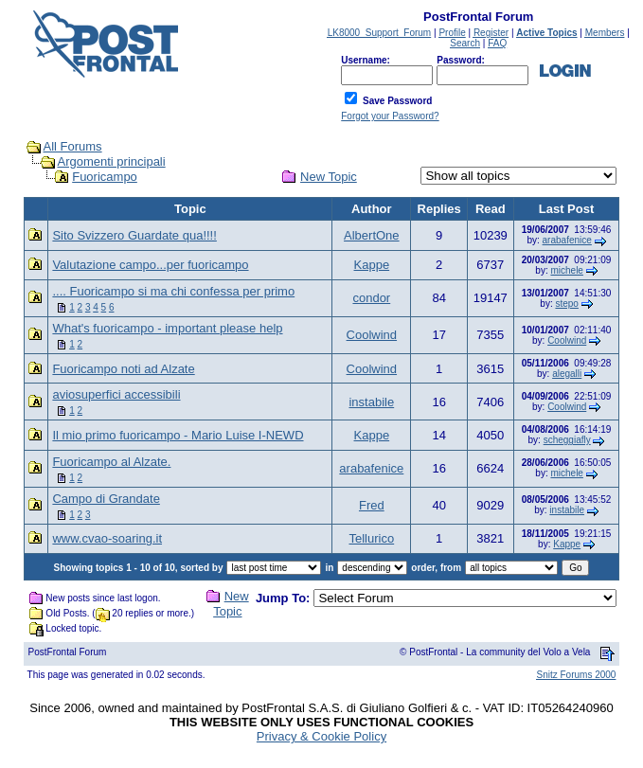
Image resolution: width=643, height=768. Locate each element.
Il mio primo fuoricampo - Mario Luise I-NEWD (177, 435)
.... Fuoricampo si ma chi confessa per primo (173, 291)
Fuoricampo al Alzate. (111, 462)
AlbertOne (372, 235)
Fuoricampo (104, 177)
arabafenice (567, 240)
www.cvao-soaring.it (107, 538)
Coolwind (372, 335)
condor (371, 298)
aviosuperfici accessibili (116, 394)
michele (566, 270)
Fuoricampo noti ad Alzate (123, 369)
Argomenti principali (111, 161)
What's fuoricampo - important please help (167, 328)
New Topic (328, 177)
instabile (371, 402)
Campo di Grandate (105, 498)
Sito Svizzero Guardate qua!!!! (134, 235)
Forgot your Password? (389, 116)
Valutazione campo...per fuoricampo (150, 265)
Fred (371, 505)
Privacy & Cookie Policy (321, 736)
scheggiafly (567, 440)
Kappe (372, 265)
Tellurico (371, 538)
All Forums (72, 146)
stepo (566, 303)
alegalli (566, 373)
